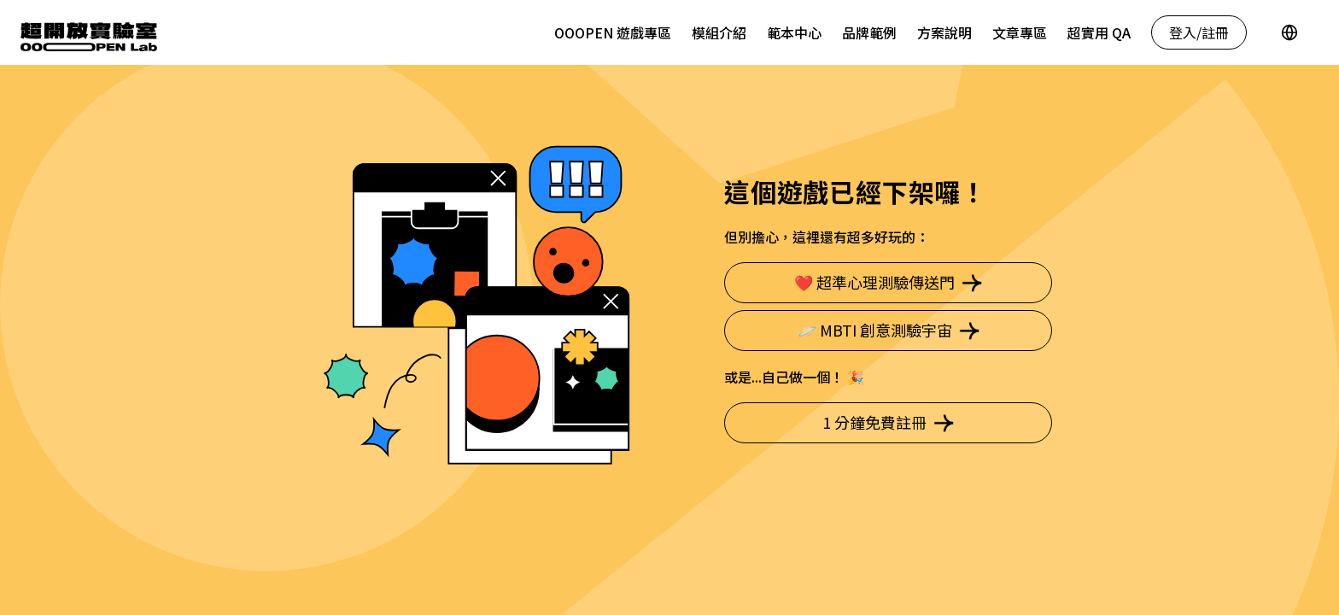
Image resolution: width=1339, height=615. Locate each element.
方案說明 (944, 32)
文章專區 (1019, 32)
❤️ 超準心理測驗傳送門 (888, 282)
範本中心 (794, 32)
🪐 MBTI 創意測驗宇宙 (888, 330)
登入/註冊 (1199, 32)
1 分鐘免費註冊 (888, 422)
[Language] (1289, 32)
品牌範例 (869, 32)
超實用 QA (1099, 32)
